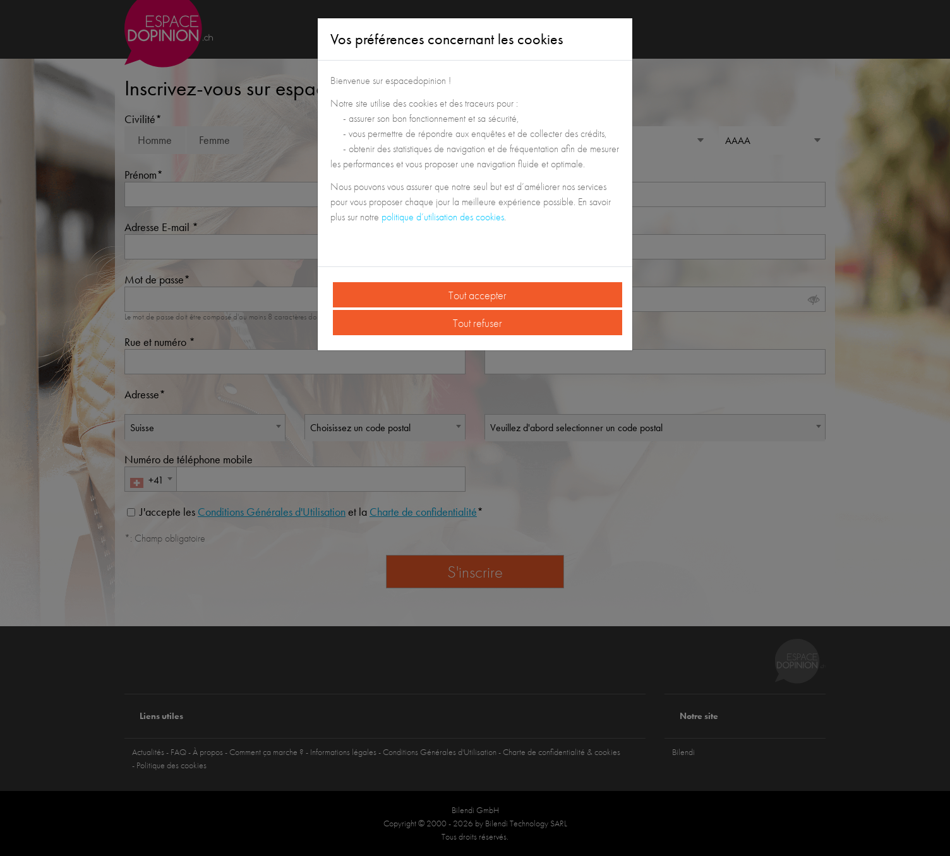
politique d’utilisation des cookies (443, 216)
